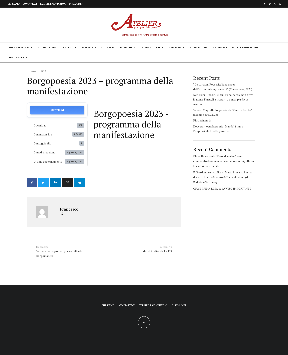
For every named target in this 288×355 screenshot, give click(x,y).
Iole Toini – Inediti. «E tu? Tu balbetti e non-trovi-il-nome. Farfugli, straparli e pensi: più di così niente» (223, 99)
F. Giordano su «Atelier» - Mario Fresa (216, 172)
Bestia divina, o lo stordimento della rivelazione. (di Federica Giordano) (222, 177)
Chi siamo (13, 3)
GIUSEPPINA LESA (205, 188)
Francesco (69, 208)
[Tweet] (44, 182)
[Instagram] (274, 4)
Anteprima (220, 47)
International (151, 47)
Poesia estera (47, 47)
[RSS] (279, 4)
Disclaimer (76, 3)
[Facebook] (265, 4)
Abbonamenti (17, 57)
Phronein (175, 47)
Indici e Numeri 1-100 (245, 47)
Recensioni (108, 47)
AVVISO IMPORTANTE (236, 188)
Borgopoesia (199, 47)
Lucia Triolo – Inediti (206, 166)
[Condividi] (32, 182)
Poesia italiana (19, 47)
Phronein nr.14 (202, 120)
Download (57, 110)
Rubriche (126, 47)
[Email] (69, 182)
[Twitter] (269, 4)
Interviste (89, 47)
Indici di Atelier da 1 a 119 (147, 249)
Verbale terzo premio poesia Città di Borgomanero (60, 251)
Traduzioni (69, 47)
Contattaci (29, 3)
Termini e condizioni (53, 3)
